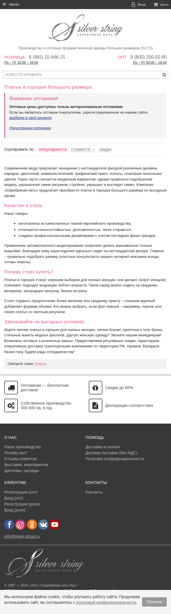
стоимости (80, 149)
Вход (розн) (14, 510)
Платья (40, 364)
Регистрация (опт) (20, 492)
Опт (122, 57)
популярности (53, 149)
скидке (105, 149)
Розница (14, 57)
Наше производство (22, 447)
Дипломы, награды (21, 470)
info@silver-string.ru (22, 536)
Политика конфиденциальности (114, 458)
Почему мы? (15, 453)
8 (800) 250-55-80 (148, 57)
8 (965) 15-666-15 (47, 57)
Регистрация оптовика (30, 128)
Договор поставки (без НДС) (111, 453)
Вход (141, 4)
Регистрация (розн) (22, 504)
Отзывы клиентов (20, 458)
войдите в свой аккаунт (30, 118)
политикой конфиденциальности (106, 602)
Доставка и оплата (102, 447)
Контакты (93, 492)
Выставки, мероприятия (26, 464)
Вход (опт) (13, 498)
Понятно (154, 602)
